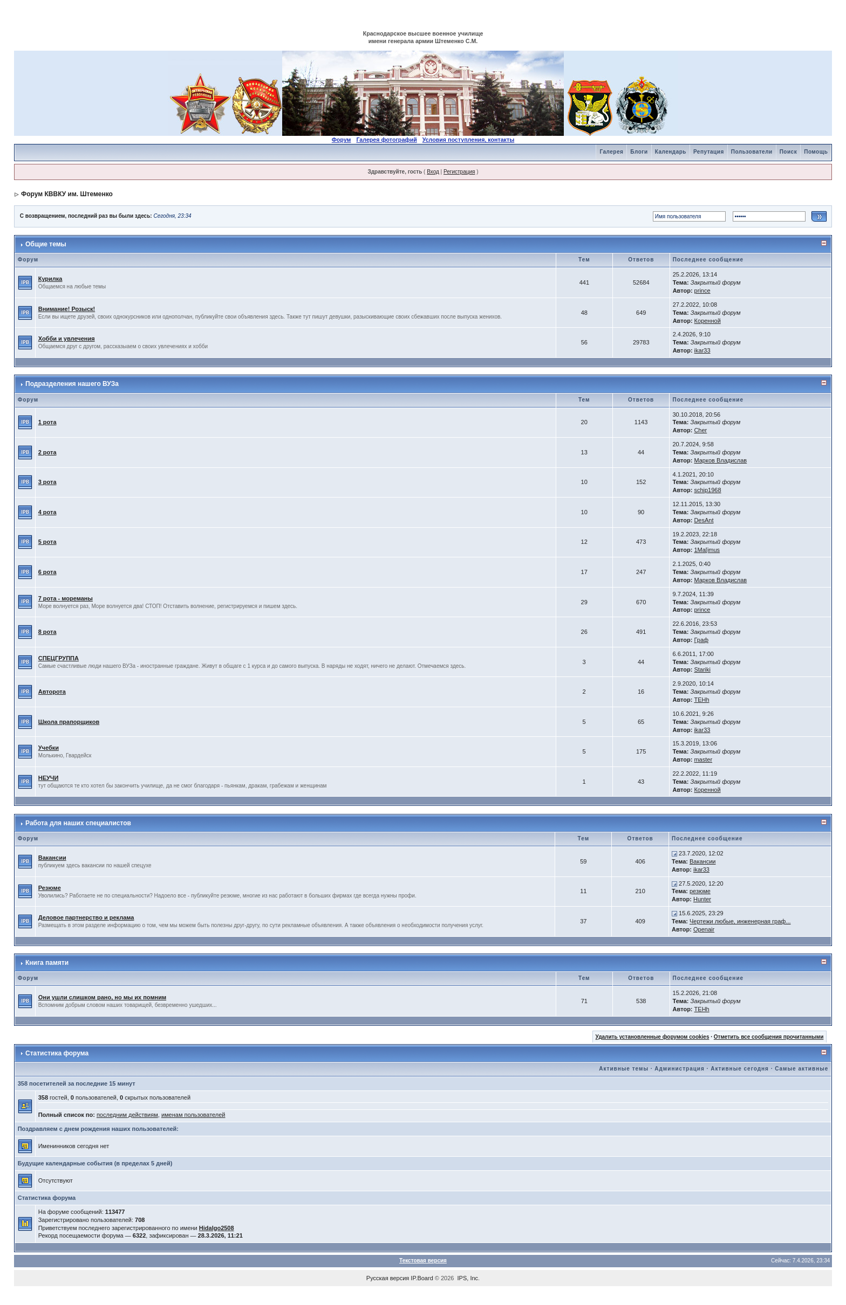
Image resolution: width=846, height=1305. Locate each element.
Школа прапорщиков (68, 722)
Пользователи (752, 152)
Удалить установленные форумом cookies (652, 1037)
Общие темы (45, 244)
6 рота (47, 572)
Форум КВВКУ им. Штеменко (67, 194)
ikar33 (702, 350)
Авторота (52, 691)
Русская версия (387, 1278)
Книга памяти (47, 962)
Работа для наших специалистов (78, 823)
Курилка (50, 278)
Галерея (611, 152)
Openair (703, 929)
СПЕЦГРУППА (58, 658)
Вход (433, 172)
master (703, 759)
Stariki (702, 669)
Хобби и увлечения (66, 338)
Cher (700, 430)
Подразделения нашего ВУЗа (72, 384)
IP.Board (422, 1278)
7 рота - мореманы (65, 598)
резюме (700, 891)
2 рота (47, 452)
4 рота (47, 512)
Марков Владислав (720, 460)
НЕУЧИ (48, 778)
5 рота (47, 541)
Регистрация (459, 172)
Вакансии (52, 857)
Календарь (670, 152)
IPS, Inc (468, 1278)
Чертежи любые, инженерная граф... (740, 921)
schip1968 (707, 490)
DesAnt (703, 520)
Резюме (49, 888)
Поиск (788, 152)
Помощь (816, 152)
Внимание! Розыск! (66, 309)
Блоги (638, 152)
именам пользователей (193, 1114)
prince (702, 290)
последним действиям (127, 1114)
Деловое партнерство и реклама (86, 917)
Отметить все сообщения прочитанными (769, 1037)
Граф (701, 640)
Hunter (702, 899)
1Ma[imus (707, 550)
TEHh (701, 699)
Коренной (707, 320)
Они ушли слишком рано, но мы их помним (102, 997)
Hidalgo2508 (216, 1228)
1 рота (47, 422)
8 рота (47, 632)
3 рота (47, 482)
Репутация (708, 152)
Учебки (48, 747)
